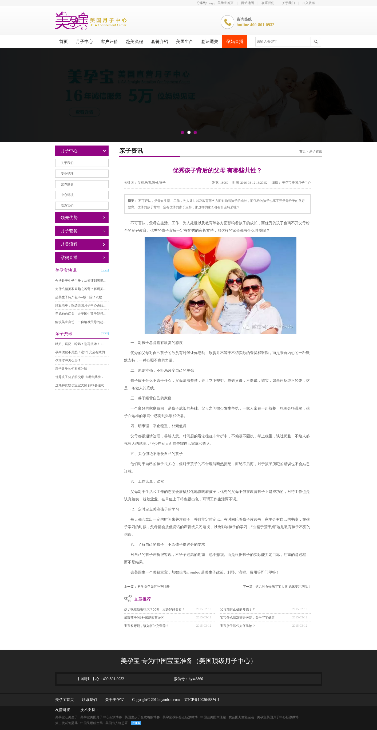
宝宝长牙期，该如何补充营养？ (146, 626)
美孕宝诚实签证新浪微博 (180, 717)
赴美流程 (134, 41)
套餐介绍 (159, 41)
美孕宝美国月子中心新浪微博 (278, 717)
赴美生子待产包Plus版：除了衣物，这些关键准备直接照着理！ (99, 297)
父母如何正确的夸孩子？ (237, 609)
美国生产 (184, 41)
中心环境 (67, 195)
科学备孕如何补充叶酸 (71, 369)
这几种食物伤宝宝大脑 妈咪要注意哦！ (82, 385)
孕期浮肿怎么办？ (68, 360)
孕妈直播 (234, 41)
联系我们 (267, 3)
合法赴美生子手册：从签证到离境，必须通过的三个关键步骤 (98, 280)
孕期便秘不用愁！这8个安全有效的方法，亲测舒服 (91, 352)
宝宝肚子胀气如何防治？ (237, 626)
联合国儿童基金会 (241, 717)
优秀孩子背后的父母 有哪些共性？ (79, 377)
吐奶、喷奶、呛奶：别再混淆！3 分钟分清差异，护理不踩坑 (98, 344)
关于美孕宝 (112, 700)
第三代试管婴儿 (66, 723)
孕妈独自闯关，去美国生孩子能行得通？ (84, 314)
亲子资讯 (315, 151)
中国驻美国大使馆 (213, 717)
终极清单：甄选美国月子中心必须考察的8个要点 (89, 305)
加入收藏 (308, 3)
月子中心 (84, 41)
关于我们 (288, 3)
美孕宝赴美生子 (66, 717)
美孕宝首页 (225, 3)
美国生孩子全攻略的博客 (142, 717)
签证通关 (209, 41)
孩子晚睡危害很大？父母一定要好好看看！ (154, 609)
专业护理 (67, 173)
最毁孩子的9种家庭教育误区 (144, 617)
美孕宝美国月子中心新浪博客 (101, 717)
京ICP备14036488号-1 (200, 700)
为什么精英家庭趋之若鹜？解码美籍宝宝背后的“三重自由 (96, 289)
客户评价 (109, 41)
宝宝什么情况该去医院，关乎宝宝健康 (247, 617)
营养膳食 (67, 184)
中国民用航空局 (91, 723)
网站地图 (247, 3)
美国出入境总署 (116, 723)
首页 (63, 41)
